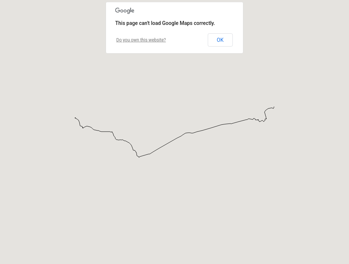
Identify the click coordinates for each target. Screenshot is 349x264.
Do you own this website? (141, 40)
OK (220, 40)
